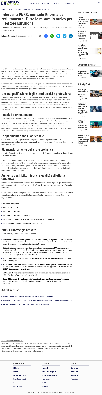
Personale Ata (17, 386)
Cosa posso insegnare (49, 372)
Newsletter (69, 3)
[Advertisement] (37, 53)
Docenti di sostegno (19, 375)
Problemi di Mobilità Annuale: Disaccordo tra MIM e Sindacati (26, 304)
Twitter (58, 36)
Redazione (74, 372)
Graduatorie (46, 379)
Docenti (15, 372)
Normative (45, 386)
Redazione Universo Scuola (9, 36)
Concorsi (45, 368)
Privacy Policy (69, 392)
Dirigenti (16, 368)
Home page (75, 368)
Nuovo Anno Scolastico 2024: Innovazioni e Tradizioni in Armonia (28, 296)
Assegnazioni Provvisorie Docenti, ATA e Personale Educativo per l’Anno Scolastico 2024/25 (37, 300)
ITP (14, 382)
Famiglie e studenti (19, 379)
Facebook (46, 36)
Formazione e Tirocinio (49, 375)
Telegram (65, 36)
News (44, 382)
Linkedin (71, 36)
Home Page (34, 3)
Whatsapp (52, 36)
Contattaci (74, 379)
